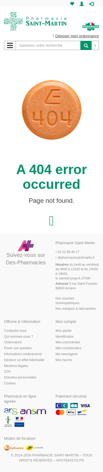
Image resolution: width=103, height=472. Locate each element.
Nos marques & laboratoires (76, 309)
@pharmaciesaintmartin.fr (75, 258)
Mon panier (64, 331)
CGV (7, 371)
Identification (65, 336)
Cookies (10, 383)
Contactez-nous (15, 331)
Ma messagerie (67, 354)
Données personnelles (20, 377)
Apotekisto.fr (70, 460)
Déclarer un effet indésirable (24, 360)
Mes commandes (68, 342)
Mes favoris (64, 360)
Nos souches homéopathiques (68, 301)
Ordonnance (13, 342)
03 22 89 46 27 (67, 252)
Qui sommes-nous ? (18, 336)
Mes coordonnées (68, 348)
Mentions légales (16, 366)
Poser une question (18, 348)
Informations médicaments (23, 354)
